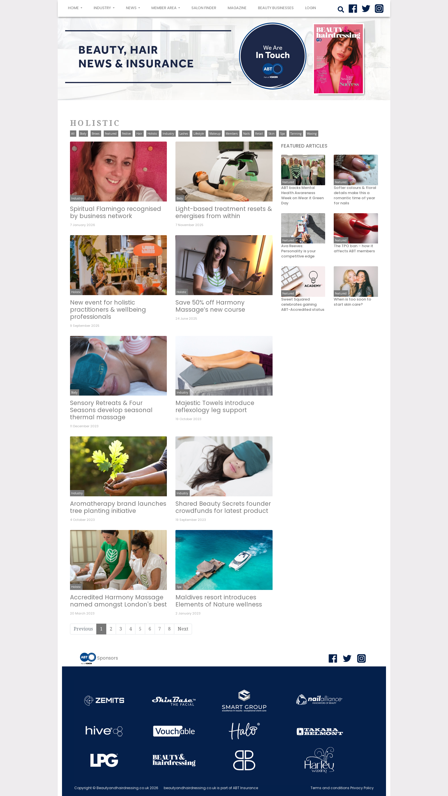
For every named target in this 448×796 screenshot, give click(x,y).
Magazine (237, 8)
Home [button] (76, 7)
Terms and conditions (330, 787)
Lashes (183, 134)
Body (83, 134)
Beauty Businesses (276, 8)
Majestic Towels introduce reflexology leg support (214, 406)
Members (232, 134)
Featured (111, 134)
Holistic (152, 134)
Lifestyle (198, 134)
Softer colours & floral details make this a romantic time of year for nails (355, 195)
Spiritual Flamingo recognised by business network (115, 212)
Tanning (295, 134)
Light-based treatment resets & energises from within (223, 212)
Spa (282, 134)
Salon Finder (203, 8)
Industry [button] (103, 8)
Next (183, 629)
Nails (246, 134)
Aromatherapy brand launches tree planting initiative (118, 507)
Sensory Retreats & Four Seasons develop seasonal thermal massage (111, 410)
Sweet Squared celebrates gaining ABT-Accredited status (302, 304)
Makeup (214, 134)
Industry (168, 134)
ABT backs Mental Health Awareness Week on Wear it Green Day (302, 195)
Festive (126, 134)
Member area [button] (164, 8)
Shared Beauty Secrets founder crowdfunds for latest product (223, 507)
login (310, 8)
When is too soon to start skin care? (352, 302)
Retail (259, 134)
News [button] (131, 8)
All (73, 134)
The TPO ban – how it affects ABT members (354, 248)
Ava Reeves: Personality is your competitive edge (298, 251)
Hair (139, 134)
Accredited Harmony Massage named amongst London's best (118, 601)
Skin (271, 134)
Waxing (312, 134)
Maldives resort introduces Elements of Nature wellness (218, 601)
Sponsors (107, 658)
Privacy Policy (362, 787)
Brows (95, 134)
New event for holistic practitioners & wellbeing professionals (108, 309)
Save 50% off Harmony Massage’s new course (210, 306)
